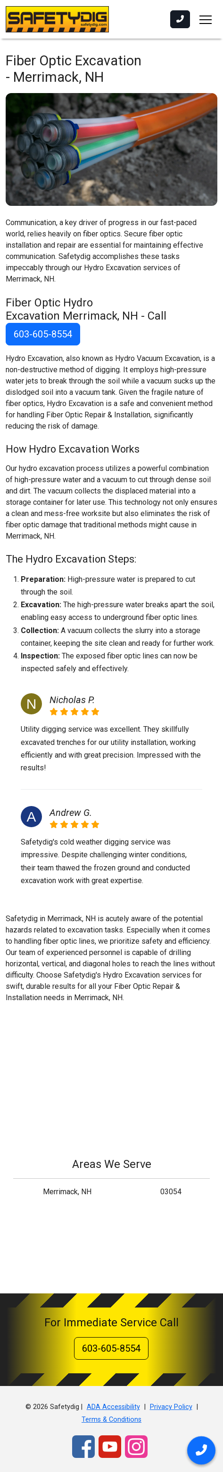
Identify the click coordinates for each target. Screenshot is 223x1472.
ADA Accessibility (113, 1407)
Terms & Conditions (111, 1420)
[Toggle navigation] (205, 19)
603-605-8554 (43, 334)
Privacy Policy (171, 1407)
